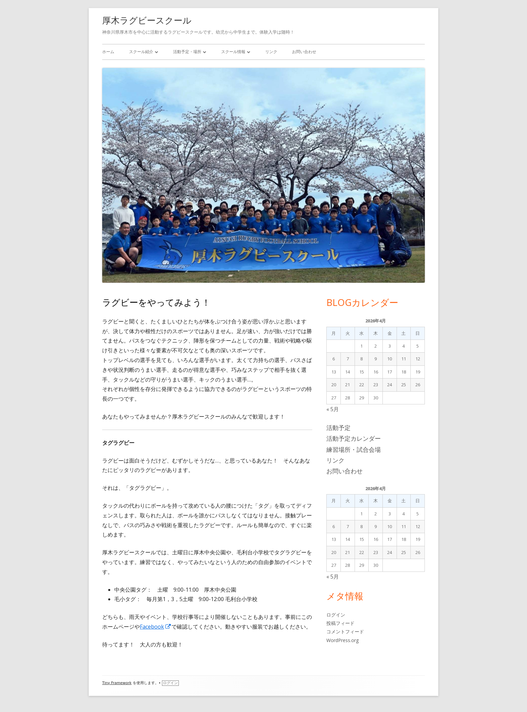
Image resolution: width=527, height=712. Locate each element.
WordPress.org (342, 640)
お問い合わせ (304, 51)
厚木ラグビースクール (147, 20)
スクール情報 (233, 51)
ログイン (335, 614)
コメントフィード (345, 631)
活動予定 (338, 428)
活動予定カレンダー (353, 438)
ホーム (108, 51)
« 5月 (332, 409)
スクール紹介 (141, 51)
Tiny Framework (116, 683)
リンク (271, 51)
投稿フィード (340, 623)
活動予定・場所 (187, 51)
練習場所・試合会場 (353, 449)
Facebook (155, 626)
